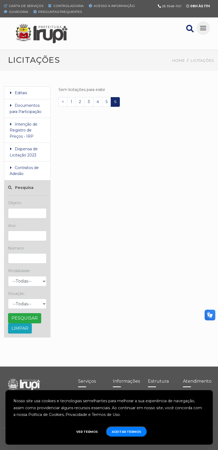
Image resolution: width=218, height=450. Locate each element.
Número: (16, 248)
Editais (18, 92)
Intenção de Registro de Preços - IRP (23, 130)
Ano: (12, 225)
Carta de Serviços (23, 6)
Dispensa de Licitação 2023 (24, 152)
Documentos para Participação (25, 108)
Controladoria (66, 6)
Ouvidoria (16, 12)
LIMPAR (20, 328)
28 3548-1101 (171, 6)
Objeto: (15, 202)
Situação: (16, 293)
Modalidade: (19, 270)
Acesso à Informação (112, 6)
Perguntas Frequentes (57, 12)
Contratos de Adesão (24, 170)
